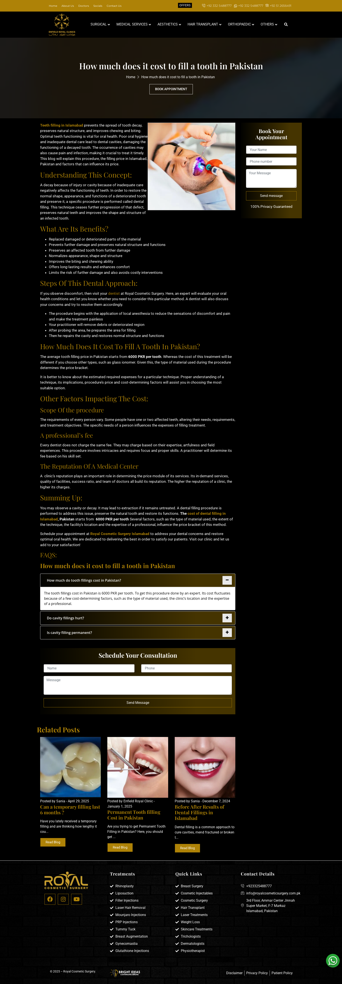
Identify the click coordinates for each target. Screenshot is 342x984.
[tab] (137, 580)
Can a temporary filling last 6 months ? (70, 809)
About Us (68, 5)
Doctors (83, 5)
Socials (97, 5)
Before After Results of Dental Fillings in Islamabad (199, 812)
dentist (113, 293)
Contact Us (114, 5)
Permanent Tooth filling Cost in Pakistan (133, 815)
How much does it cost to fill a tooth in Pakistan (178, 77)
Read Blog (53, 842)
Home (53, 5)
